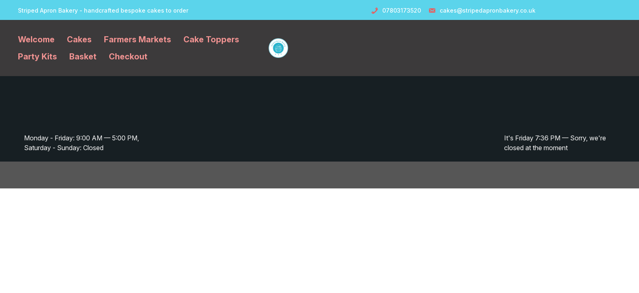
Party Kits (37, 56)
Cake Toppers (211, 39)
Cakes (79, 39)
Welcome (36, 39)
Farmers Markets (137, 39)
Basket (83, 56)
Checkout (128, 56)
